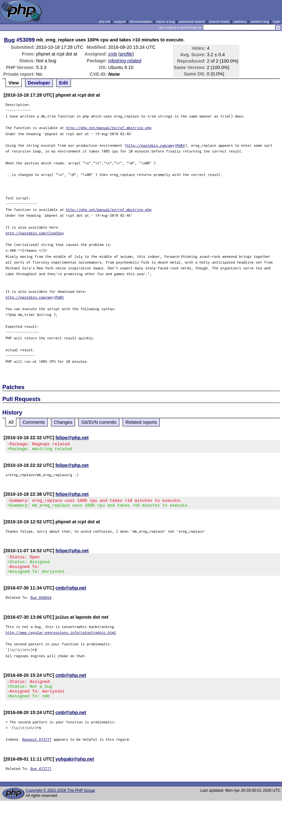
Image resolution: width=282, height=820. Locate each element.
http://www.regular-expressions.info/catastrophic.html (60, 640)
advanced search (192, 21)
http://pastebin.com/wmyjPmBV (155, 145)
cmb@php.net (71, 595)
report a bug (165, 21)
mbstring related (124, 60)
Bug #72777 (40, 780)
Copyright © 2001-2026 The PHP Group (60, 802)
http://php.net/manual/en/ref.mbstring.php (109, 128)
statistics (240, 21)
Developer (39, 82)
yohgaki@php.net (75, 770)
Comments (33, 422)
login (276, 21)
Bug (9, 40)
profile (126, 54)
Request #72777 (36, 751)
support (120, 21)
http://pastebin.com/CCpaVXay (34, 233)
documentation (141, 21)
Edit (63, 82)
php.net (104, 21)
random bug (260, 21)
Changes (63, 422)
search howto (219, 21)
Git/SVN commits (98, 422)
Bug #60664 (40, 605)
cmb (112, 54)
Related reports (141, 422)
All (10, 422)
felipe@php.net (72, 437)
